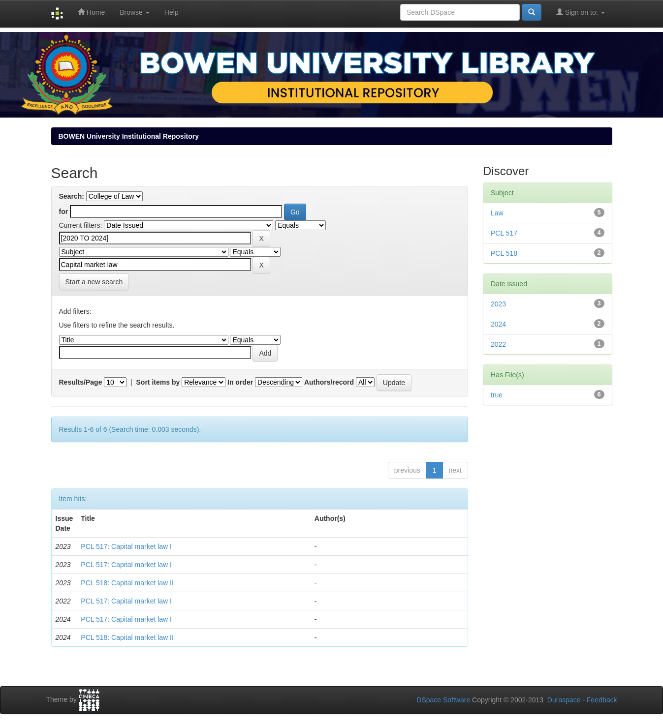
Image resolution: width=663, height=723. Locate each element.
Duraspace (564, 700)
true (497, 395)
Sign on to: (580, 12)
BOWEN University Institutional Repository (129, 136)
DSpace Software (443, 700)
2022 (498, 344)
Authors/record (329, 382)
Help (171, 12)
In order (240, 382)
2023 (498, 304)
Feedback (602, 700)
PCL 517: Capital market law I (126, 546)
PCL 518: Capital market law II (127, 583)
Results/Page (80, 382)
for (63, 211)
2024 (498, 324)
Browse (135, 12)
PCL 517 (504, 233)
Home (91, 12)
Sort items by (158, 382)
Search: (71, 196)
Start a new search (94, 282)
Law (497, 213)
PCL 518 (504, 253)
